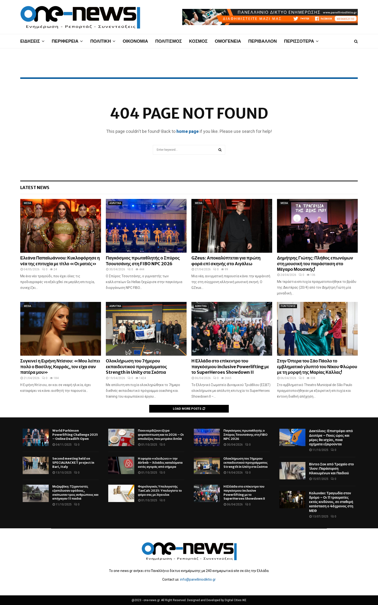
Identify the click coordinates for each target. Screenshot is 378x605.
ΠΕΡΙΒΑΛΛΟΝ (262, 41)
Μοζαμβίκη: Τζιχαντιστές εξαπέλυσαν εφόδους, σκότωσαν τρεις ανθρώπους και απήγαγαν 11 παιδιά (75, 492)
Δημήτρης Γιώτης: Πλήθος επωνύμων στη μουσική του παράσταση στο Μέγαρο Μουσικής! (315, 263)
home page (187, 131)
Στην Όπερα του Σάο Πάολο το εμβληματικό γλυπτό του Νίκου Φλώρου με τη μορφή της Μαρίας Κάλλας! (317, 366)
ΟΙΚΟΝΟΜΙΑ (135, 41)
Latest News (34, 187)
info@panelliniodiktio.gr (198, 579)
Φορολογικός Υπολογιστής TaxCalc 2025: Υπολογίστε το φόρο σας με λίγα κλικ (160, 490)
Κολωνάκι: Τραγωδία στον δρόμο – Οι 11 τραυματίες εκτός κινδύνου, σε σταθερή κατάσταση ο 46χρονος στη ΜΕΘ (331, 502)
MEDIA (27, 203)
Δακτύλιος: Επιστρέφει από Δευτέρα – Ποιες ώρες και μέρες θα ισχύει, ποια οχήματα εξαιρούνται (331, 437)
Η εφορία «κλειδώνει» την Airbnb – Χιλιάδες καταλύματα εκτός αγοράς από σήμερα (160, 462)
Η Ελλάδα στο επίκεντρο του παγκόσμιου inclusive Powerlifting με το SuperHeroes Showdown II (230, 366)
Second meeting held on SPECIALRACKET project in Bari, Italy (73, 462)
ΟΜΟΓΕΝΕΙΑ (228, 41)
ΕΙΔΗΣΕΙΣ (30, 41)
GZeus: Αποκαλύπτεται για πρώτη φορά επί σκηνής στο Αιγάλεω (226, 260)
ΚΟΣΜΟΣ (198, 41)
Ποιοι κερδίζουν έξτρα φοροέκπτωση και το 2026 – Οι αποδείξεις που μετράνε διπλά (161, 434)
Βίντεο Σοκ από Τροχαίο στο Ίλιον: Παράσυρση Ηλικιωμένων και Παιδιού (331, 468)
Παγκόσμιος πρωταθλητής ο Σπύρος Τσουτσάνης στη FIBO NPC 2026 (143, 260)
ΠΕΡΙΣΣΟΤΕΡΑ (299, 41)
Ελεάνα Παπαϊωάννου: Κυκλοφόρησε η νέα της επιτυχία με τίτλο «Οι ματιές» (60, 260)
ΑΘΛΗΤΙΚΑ (115, 203)
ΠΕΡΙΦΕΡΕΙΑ (65, 41)
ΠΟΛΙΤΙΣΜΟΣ (168, 41)
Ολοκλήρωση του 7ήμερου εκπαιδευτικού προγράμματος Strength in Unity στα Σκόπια (136, 366)
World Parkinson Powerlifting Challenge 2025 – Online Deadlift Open (75, 434)
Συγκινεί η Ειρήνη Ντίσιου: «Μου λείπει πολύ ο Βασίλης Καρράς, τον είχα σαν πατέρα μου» (60, 366)
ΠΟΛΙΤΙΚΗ (100, 41)
